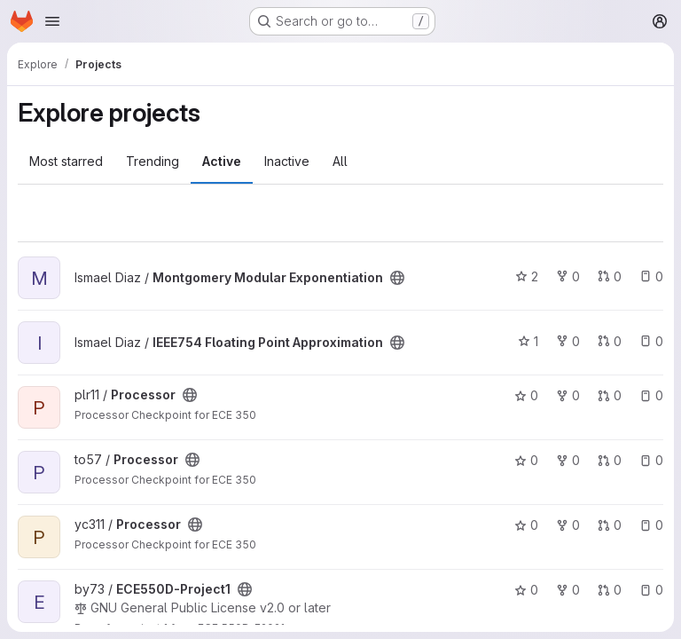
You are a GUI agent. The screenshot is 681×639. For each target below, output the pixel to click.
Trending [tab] (152, 161)
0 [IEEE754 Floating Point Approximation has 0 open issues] (651, 341)
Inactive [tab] (286, 161)
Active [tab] (221, 161)
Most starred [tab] (66, 161)
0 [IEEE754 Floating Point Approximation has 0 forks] (568, 341)
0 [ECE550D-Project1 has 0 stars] (526, 589)
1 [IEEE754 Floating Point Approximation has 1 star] (528, 341)
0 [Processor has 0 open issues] (651, 395)
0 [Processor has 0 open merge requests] (610, 395)
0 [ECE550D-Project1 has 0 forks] (568, 589)
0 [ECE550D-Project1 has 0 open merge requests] (610, 589)
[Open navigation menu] (52, 21)
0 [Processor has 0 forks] (568, 395)
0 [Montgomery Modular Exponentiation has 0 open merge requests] (610, 276)
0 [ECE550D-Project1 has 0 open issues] (651, 589)
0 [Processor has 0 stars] (526, 395)
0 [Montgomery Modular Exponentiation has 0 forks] (568, 276)
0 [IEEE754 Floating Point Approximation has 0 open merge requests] (610, 341)
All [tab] (340, 161)
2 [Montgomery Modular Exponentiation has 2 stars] (526, 276)
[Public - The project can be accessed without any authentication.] (397, 278)
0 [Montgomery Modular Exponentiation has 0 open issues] (651, 276)
